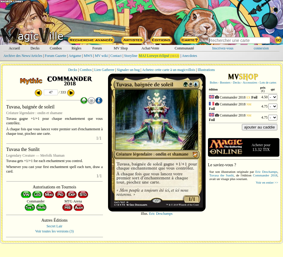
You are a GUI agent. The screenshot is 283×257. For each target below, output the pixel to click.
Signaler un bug (128, 70)
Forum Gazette (55, 56)
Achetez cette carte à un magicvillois (168, 70)
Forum (97, 48)
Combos (56, 48)
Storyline (130, 56)
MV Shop (121, 48)
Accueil (14, 48)
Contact (116, 56)
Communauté (184, 48)
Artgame (75, 56)
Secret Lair (54, 226)
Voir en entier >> (267, 182)
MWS (88, 56)
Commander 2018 (265, 175)
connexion (261, 48)
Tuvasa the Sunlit (221, 175)
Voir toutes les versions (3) (54, 231)
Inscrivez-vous (222, 48)
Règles (76, 48)
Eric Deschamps (161, 213)
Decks (35, 48)
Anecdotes (189, 56)
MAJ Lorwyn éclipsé (154, 56)
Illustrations (206, 70)
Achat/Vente (150, 48)
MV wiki (101, 56)
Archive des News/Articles (22, 56)
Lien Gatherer (104, 70)
